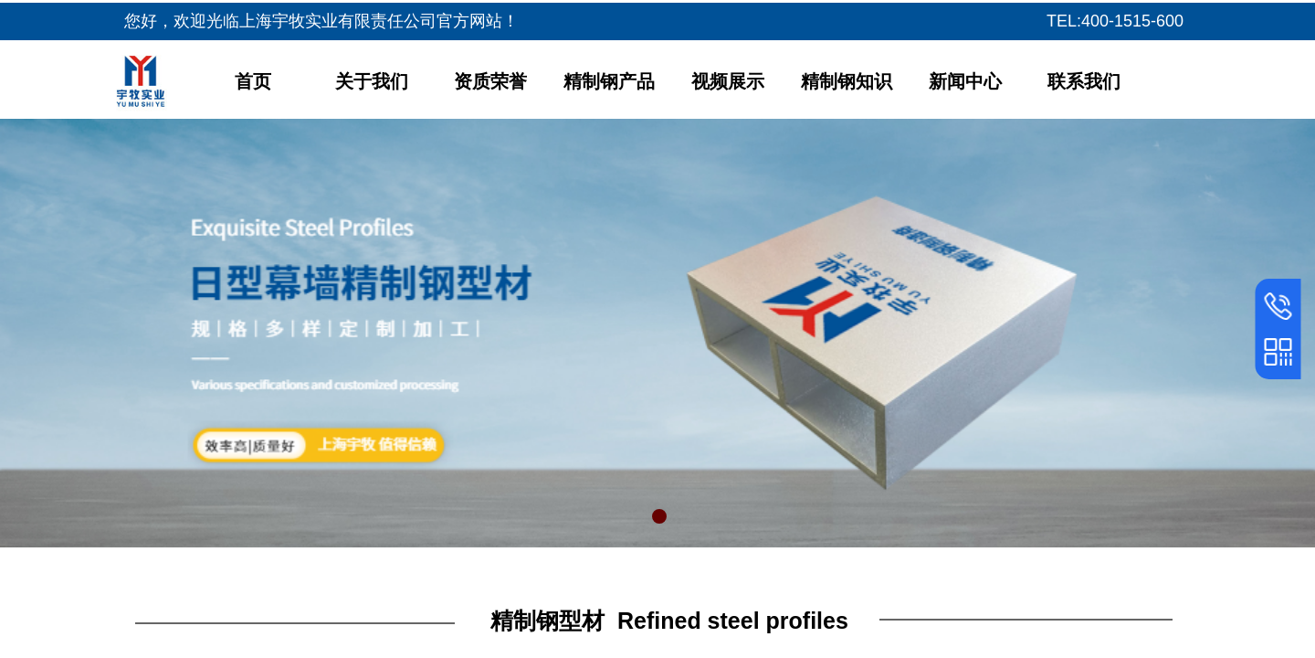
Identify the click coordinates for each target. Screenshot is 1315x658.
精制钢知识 (846, 81)
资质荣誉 (490, 81)
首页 (253, 81)
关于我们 (371, 81)
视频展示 (727, 81)
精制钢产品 (609, 81)
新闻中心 (965, 81)
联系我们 (1083, 81)
